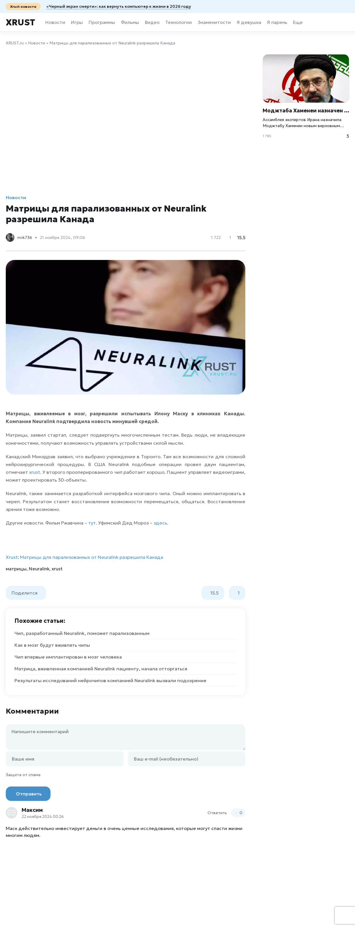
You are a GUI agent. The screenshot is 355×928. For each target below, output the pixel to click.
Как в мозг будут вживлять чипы (52, 645)
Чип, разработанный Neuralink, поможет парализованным (82, 633)
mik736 (24, 237)
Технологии (178, 22)
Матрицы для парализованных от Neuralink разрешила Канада (91, 557)
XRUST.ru (15, 43)
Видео (152, 22)
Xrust (20, 22)
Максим (32, 810)
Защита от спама (23, 774)
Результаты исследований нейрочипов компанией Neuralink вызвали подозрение (110, 680)
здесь (160, 523)
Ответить (217, 812)
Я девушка (249, 22)
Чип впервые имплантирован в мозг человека (68, 657)
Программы (102, 22)
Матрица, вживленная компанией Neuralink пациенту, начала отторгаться (100, 669)
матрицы (16, 568)
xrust (34, 472)
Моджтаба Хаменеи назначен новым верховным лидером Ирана (306, 110)
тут (92, 523)
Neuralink (39, 568)
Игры (77, 22)
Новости (55, 22)
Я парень (277, 22)
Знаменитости (214, 22)
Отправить (29, 794)
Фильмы (130, 22)
